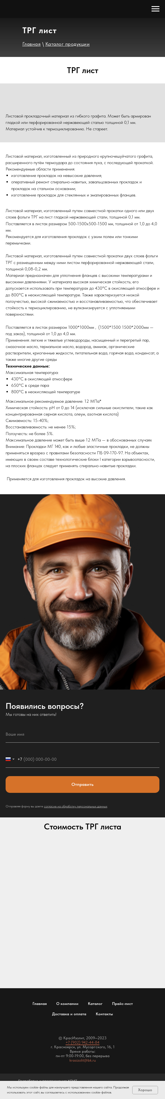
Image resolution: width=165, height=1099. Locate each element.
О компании (67, 1003)
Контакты (104, 1014)
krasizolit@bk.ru (82, 1060)
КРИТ (72, 1081)
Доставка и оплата (69, 1014)
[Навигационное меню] (155, 9)
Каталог (95, 1003)
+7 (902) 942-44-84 (82, 1042)
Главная (39, 1003)
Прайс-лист (122, 1003)
